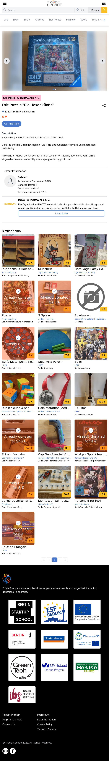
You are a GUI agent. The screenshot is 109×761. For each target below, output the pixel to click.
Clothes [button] (39, 19)
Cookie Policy (44, 724)
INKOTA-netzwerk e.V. (34, 200)
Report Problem (11, 714)
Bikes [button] (16, 19)
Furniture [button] (71, 19)
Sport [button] (83, 19)
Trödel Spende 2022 (16, 742)
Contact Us (9, 724)
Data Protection (46, 719)
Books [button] (27, 19)
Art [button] (6, 19)
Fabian (22, 177)
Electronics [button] (55, 19)
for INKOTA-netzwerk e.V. (21, 98)
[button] (54, 559)
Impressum (43, 714)
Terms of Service (46, 729)
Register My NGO (12, 719)
